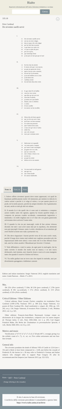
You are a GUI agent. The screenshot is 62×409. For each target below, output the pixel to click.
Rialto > (5, 378)
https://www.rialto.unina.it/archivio (31, 403)
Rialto (31, 2)
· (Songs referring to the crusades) (13, 382)
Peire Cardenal (19, 378)
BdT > (10, 378)
